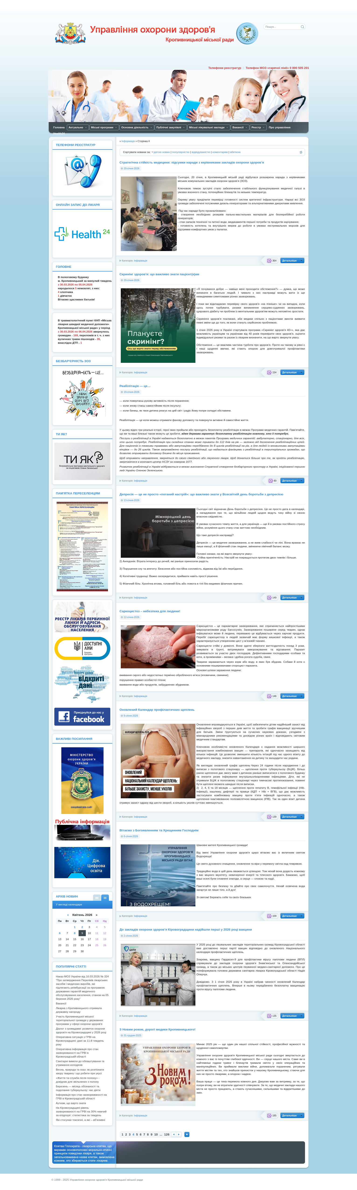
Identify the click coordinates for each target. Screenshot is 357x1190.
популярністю (180, 152)
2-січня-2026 (131, 935)
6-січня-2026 (131, 836)
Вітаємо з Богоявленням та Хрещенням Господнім (159, 830)
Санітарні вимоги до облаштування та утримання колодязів (80, 1063)
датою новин (162, 152)
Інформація (140, 260)
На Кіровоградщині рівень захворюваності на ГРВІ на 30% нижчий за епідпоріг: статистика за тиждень (81, 1111)
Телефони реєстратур (224, 68)
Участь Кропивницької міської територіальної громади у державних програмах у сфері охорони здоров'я (79, 1020)
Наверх (187, 1134)
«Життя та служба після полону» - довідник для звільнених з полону (78, 1079)
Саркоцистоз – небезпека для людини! (150, 611)
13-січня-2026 (131, 500)
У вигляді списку (97, 897)
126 (167, 1134)
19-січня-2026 (131, 392)
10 (156, 1134)
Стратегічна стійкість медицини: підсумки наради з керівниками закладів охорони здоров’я (192, 162)
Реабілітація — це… (135, 386)
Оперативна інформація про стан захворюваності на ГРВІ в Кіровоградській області (77, 1052)
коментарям (220, 152)
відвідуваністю (201, 152)
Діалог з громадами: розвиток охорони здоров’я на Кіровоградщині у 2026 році (81, 1030)
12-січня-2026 (131, 617)
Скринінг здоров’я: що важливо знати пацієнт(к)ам (159, 274)
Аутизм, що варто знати (71, 1103)
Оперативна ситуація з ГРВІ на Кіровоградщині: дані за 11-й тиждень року (80, 1040)
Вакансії (61, 1003)
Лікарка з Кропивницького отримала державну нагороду (79, 1009)
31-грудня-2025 (132, 1035)
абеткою (235, 152)
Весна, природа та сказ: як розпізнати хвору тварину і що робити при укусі (80, 1071)
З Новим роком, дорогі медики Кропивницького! (158, 1029)
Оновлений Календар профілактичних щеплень (157, 709)
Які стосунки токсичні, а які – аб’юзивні (80, 1120)
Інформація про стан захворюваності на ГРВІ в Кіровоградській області (81, 1096)
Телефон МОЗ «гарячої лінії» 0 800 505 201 (277, 68)
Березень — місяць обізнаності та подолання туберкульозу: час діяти (78, 1088)
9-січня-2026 (131, 715)
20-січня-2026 (131, 168)
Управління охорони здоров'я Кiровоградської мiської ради (156, 33)
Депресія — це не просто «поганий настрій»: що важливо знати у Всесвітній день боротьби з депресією (201, 494)
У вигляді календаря (105, 897)
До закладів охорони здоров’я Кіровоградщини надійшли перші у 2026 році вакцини (186, 929)
